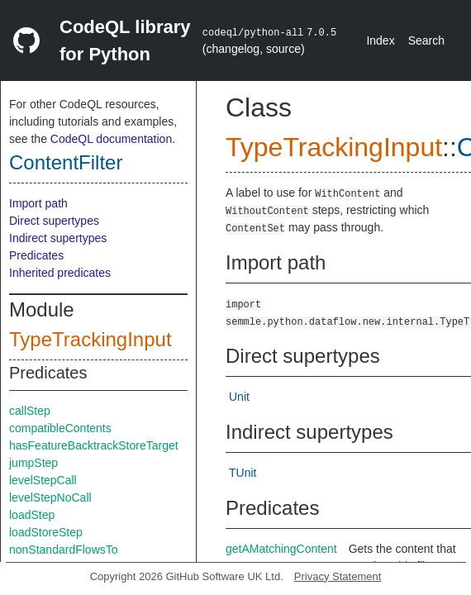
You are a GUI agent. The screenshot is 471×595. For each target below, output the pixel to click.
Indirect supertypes (58, 238)
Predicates (36, 255)
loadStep (32, 514)
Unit (239, 396)
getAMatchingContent (281, 548)
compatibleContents (60, 428)
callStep (29, 410)
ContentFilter (65, 162)
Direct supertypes (54, 220)
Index (380, 40)
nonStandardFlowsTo (63, 549)
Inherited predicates (60, 272)
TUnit (242, 472)
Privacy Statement (338, 576)
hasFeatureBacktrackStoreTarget (93, 445)
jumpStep (33, 462)
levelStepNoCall (50, 497)
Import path (38, 203)
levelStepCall (43, 480)
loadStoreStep (46, 532)
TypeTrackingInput (90, 339)
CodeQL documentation (111, 138)
